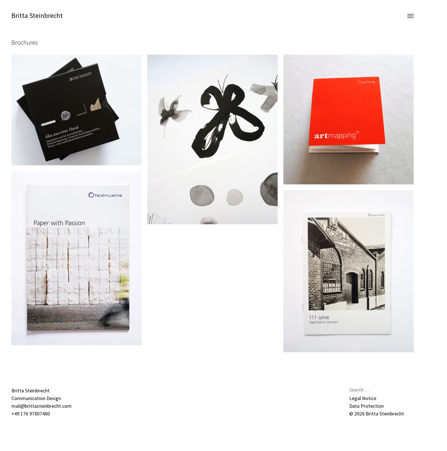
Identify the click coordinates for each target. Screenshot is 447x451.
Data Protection (366, 406)
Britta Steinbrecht (37, 15)
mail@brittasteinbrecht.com (41, 406)
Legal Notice (362, 398)
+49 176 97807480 (30, 413)
